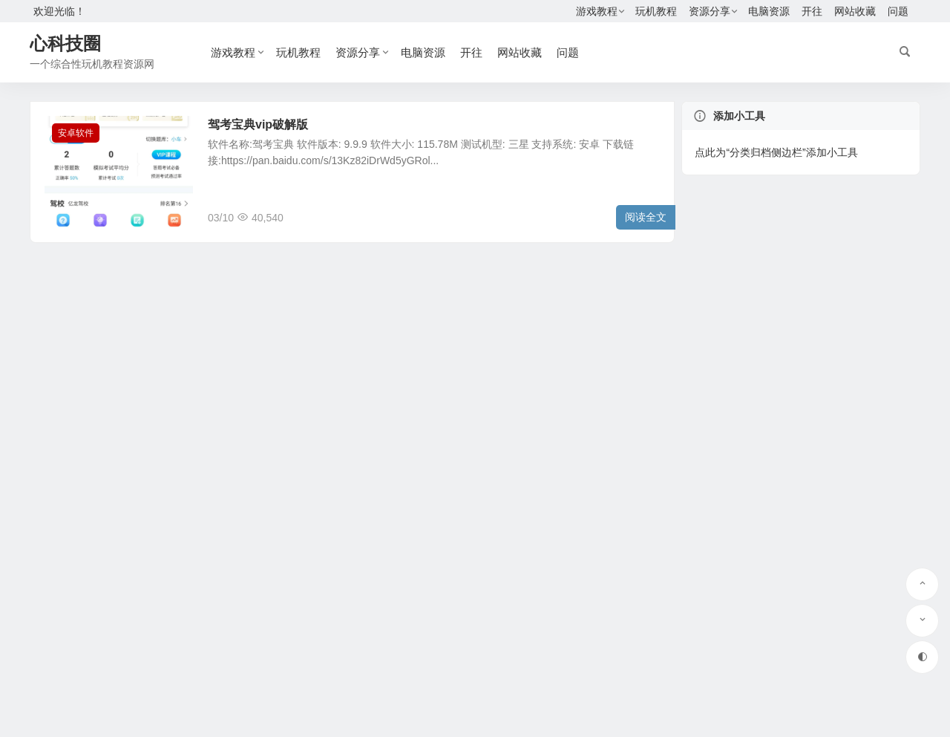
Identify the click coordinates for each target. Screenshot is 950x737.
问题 (898, 11)
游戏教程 (597, 11)
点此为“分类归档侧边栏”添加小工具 (776, 152)
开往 (812, 11)
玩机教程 (656, 11)
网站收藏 (855, 11)
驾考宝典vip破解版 (258, 124)
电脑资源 (769, 11)
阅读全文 (645, 217)
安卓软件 (76, 133)
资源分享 (709, 11)
